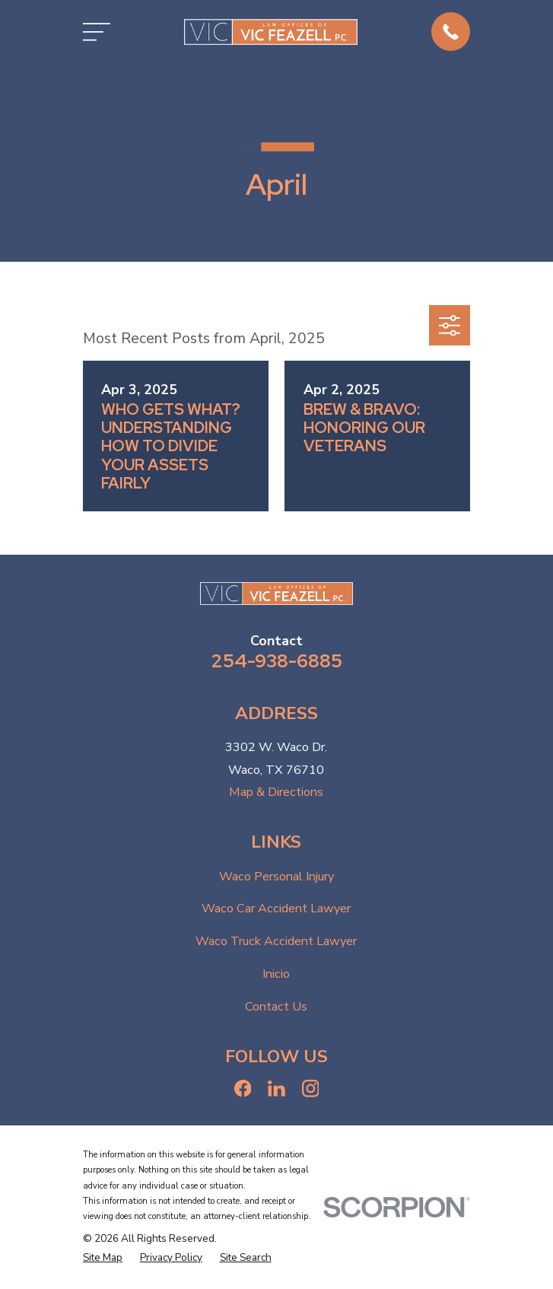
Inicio (276, 974)
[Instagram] (310, 1088)
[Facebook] (243, 1088)
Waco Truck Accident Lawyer (276, 941)
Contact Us (276, 1006)
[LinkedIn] (276, 1088)
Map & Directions (276, 792)
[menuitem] (102, 1258)
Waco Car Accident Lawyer (276, 908)
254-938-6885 (276, 660)
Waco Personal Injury (276, 876)
